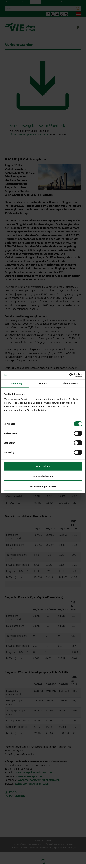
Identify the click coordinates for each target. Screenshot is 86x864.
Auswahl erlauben (43, 476)
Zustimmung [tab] (15, 383)
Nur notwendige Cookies (43, 486)
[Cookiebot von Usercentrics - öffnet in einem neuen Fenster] (69, 375)
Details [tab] (43, 383)
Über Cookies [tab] (70, 383)
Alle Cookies (43, 466)
